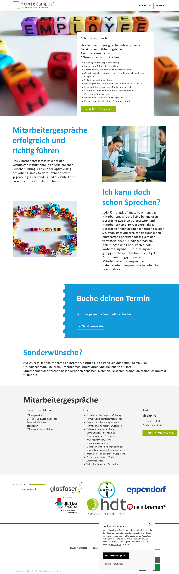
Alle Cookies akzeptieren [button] (116, 556)
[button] (160, 502)
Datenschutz (115, 545)
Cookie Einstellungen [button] (114, 564)
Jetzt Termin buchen (98, 108)
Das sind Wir (144, 5)
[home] (34, 5)
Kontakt (160, 5)
